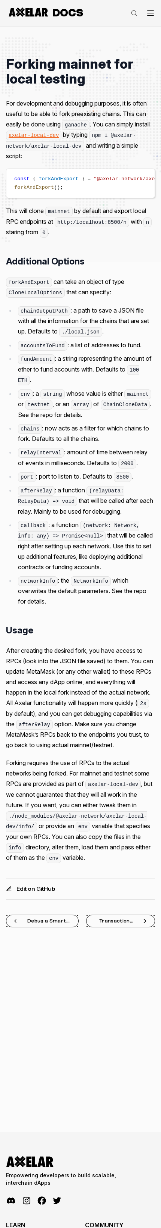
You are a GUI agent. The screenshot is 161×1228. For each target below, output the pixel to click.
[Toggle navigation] (150, 13)
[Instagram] (26, 1201)
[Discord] (11, 1201)
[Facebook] (42, 1201)
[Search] (134, 13)
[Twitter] (57, 1201)
